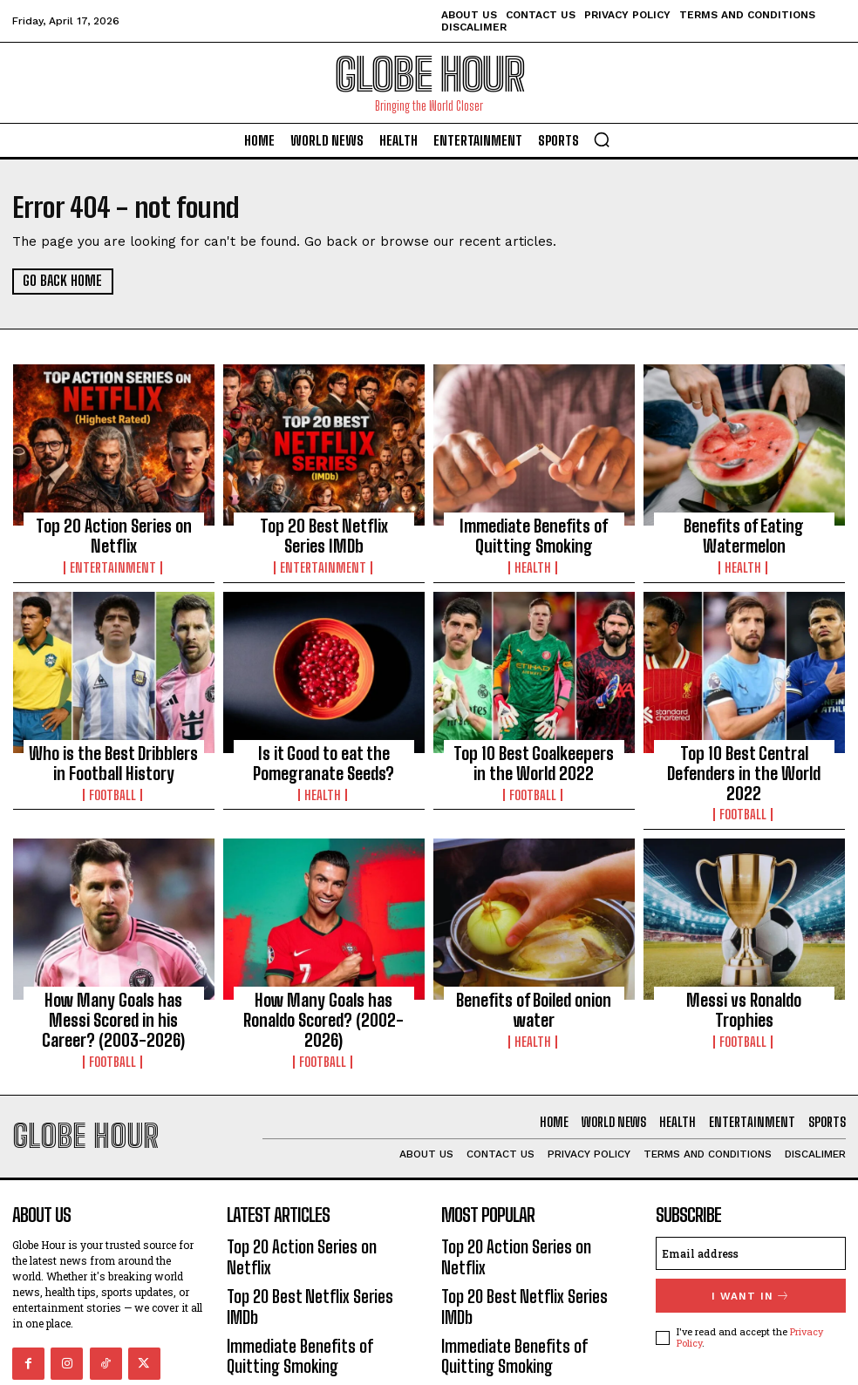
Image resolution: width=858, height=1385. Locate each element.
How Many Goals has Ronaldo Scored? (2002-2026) (323, 967)
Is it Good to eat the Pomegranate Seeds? (323, 749)
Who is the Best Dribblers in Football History (113, 749)
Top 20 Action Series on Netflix (113, 524)
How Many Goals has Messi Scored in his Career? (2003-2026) (114, 975)
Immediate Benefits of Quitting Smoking (534, 531)
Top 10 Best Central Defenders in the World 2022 (744, 749)
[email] (751, 1194)
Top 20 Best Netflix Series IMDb (324, 524)
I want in (751, 1234)
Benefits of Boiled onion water (534, 959)
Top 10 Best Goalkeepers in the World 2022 (533, 749)
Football (113, 776)
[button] (601, 139)
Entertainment (113, 542)
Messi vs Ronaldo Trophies (744, 959)
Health (533, 558)
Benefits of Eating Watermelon (744, 531)
